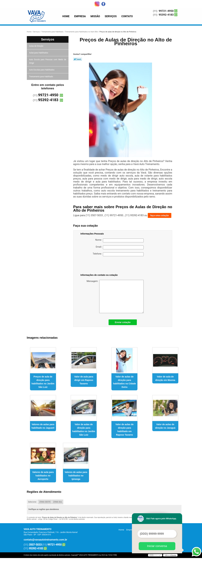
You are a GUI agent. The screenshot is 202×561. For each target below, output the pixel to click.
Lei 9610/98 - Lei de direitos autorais (72, 519)
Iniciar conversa (157, 546)
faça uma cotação (159, 215)
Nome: (119, 240)
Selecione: (32, 502)
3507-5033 (35, 544)
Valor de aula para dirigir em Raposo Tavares (83, 380)
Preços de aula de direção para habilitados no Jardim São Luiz (43, 381)
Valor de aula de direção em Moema (165, 378)
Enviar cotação (123, 322)
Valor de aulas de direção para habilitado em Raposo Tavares (125, 429)
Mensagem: (115, 296)
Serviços (111, 16)
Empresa (80, 16)
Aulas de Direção (36, 46)
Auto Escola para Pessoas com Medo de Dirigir (47, 61)
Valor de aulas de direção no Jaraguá (165, 426)
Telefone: (118, 254)
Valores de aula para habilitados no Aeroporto (42, 475)
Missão (95, 16)
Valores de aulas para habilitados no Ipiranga (76, 475)
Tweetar (77, 59)
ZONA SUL (57, 502)
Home (65, 16)
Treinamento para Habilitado (41, 76)
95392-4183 (166, 14)
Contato (127, 16)
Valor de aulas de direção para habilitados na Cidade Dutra (124, 381)
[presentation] (101, 265)
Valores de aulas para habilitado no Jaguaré (43, 426)
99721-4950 (166, 10)
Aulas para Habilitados (39, 53)
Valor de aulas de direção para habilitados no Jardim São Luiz (83, 429)
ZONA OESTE (44, 502)
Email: (120, 247)
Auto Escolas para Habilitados (42, 70)
